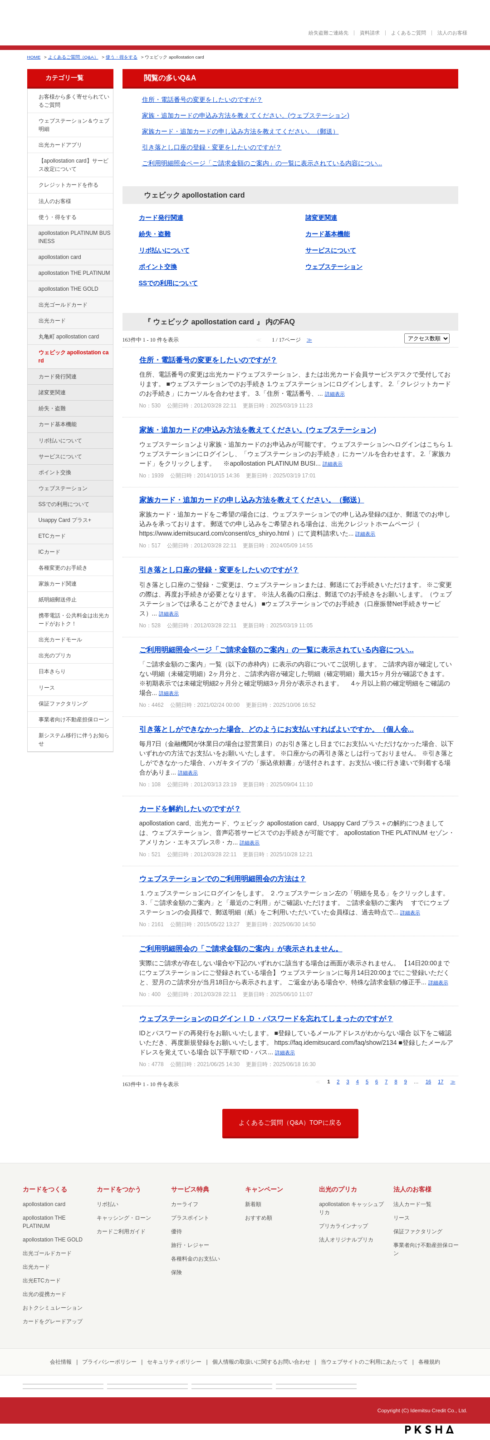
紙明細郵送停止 (58, 599)
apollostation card (60, 257)
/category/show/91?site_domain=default (32, 353)
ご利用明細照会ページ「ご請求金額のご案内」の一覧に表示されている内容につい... (262, 163)
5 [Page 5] (367, 1081)
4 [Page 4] (357, 1081)
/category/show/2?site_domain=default (32, 185)
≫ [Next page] (453, 1081)
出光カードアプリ (60, 145)
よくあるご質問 (408, 32)
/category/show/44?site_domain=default (32, 289)
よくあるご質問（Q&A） (73, 57)
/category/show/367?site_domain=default (32, 520)
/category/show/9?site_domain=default (32, 217)
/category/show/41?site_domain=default (32, 273)
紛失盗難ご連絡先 (328, 32)
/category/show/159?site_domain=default (32, 671)
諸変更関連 (52, 392)
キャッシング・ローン (124, 1218)
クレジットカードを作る (68, 185)
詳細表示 (335, 394)
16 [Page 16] (428, 1081)
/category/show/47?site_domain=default (32, 321)
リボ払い (107, 1204)
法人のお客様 (452, 32)
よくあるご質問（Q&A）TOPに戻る (290, 1122)
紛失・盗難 (52, 408)
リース (47, 688)
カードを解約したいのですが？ (190, 808)
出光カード (52, 321)
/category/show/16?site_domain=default (32, 655)
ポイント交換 (55, 472)
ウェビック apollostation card (74, 356)
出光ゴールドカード (63, 305)
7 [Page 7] (386, 1081)
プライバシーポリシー (109, 1362)
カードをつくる (45, 1189)
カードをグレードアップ (53, 1321)
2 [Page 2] (338, 1081)
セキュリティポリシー (174, 1362)
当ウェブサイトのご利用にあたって (364, 1362)
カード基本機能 (58, 424)
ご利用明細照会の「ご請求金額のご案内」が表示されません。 (241, 948)
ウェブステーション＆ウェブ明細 (74, 125)
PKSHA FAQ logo (429, 1429)
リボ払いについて (60, 440)
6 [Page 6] (376, 1081)
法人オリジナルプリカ (346, 1239)
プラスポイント (190, 1218)
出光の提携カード (44, 1294)
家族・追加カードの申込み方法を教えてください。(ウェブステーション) (245, 115)
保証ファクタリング (63, 703)
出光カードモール (60, 639)
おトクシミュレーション (53, 1308)
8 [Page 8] (395, 1081)
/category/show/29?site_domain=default (32, 257)
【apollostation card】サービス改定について (73, 165)
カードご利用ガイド (121, 1231)
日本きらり (52, 671)
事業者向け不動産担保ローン (74, 719)
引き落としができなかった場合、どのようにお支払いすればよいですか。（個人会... (276, 729)
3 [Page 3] (348, 1081)
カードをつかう (119, 1189)
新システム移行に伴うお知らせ (74, 739)
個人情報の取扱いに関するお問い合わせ (261, 1362)
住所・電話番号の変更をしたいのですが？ (202, 99)
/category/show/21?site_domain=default (32, 201)
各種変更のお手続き (63, 568)
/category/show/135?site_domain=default (32, 121)
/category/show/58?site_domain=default (32, 305)
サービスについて (60, 456)
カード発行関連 (58, 376)
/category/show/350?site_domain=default (32, 735)
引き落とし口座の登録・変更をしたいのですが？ (212, 147)
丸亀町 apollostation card (69, 336)
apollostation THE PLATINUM (74, 273)
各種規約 (429, 1362)
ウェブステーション (63, 488)
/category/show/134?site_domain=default (32, 97)
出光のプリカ (55, 655)
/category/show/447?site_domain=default (32, 233)
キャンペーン (264, 1189)
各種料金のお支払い (195, 1259)
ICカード (49, 552)
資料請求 (370, 32)
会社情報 (61, 1362)
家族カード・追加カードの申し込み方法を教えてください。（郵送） (240, 131)
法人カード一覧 (412, 1204)
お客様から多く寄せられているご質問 (74, 101)
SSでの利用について (64, 504)
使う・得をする (121, 57)
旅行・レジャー (190, 1245)
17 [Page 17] (440, 1081)
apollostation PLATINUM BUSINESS (75, 237)
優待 (176, 1231)
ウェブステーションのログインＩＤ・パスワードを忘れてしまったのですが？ (266, 1018)
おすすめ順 (258, 1218)
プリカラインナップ (343, 1226)
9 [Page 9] (405, 1081)
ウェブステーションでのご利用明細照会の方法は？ (222, 878)
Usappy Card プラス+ (65, 520)
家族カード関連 (58, 584)
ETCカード (52, 536)
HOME (34, 57)
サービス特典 (190, 1189)
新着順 (253, 1204)
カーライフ (184, 1204)
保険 (176, 1272)
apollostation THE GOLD (68, 289)
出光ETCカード (42, 1280)
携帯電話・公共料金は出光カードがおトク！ (74, 619)
